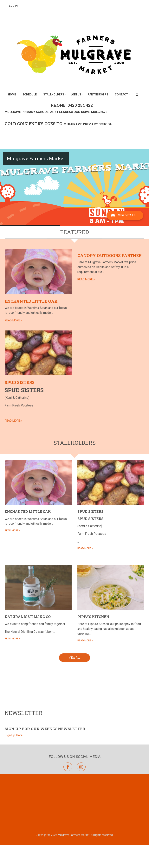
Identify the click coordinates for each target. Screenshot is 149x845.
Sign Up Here (14, 762)
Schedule (30, 94)
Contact (121, 94)
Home (12, 94)
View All (74, 482)
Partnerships (98, 94)
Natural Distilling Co (28, 441)
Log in (13, 5)
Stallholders (53, 94)
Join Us (76, 94)
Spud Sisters (20, 228)
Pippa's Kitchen (93, 441)
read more (12, 165)
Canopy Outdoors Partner (109, 101)
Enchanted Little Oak (31, 146)
